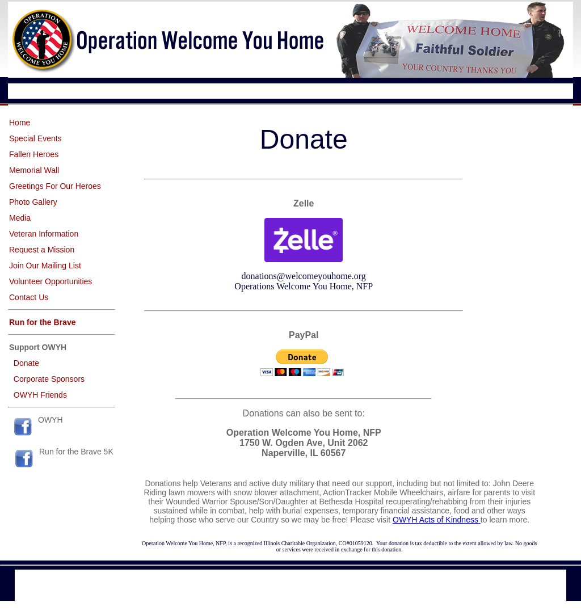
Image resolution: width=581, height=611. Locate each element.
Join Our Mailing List (45, 265)
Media (20, 217)
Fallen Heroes (33, 154)
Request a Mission (41, 249)
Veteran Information (43, 233)
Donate (26, 363)
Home (19, 122)
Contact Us (28, 297)
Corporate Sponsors (49, 379)
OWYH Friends (40, 394)
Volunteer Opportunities (50, 281)
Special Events (35, 138)
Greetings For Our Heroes (55, 186)
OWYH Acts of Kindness (437, 519)
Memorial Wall (34, 170)
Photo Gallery (33, 202)
